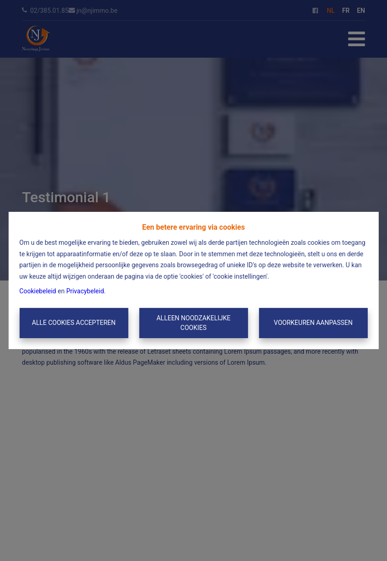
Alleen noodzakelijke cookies (193, 322)
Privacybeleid (85, 291)
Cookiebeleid (37, 291)
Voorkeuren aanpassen (313, 322)
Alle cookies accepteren (74, 322)
